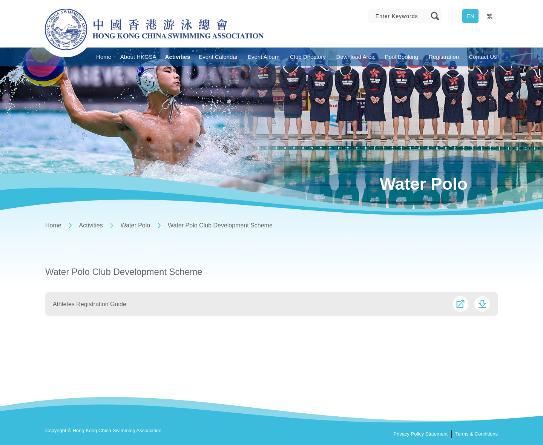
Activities (91, 225)
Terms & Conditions (476, 434)
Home (53, 225)
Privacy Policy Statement (420, 434)
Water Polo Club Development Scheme (220, 225)
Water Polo (135, 225)
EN (470, 16)
